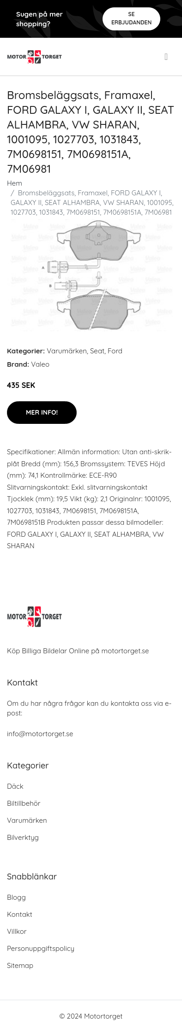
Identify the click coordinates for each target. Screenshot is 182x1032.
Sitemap (20, 965)
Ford (115, 350)
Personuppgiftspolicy (40, 948)
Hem (14, 183)
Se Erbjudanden (131, 18)
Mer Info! (42, 412)
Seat (97, 350)
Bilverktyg (23, 837)
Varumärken (67, 350)
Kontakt (19, 914)
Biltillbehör (24, 803)
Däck (15, 786)
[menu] (167, 56)
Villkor (17, 931)
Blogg (16, 897)
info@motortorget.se (40, 733)
